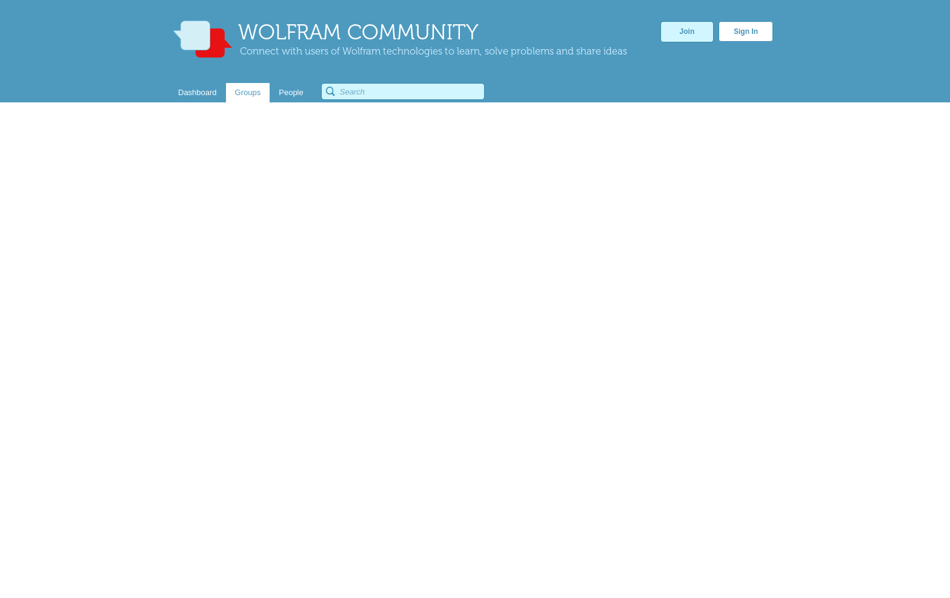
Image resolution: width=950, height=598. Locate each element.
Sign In (746, 31)
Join (687, 31)
